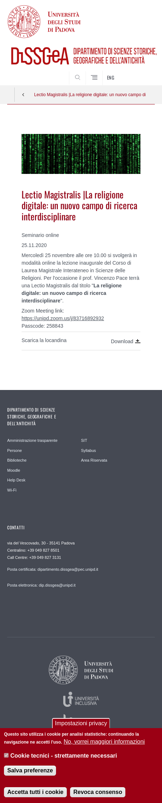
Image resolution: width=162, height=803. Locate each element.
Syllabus (88, 450)
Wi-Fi (12, 490)
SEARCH (142, 72)
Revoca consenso (97, 793)
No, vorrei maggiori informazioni (104, 743)
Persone (14, 450)
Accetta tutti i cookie (35, 793)
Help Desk (16, 480)
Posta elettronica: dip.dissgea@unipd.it (41, 585)
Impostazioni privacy (81, 724)
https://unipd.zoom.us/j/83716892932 (63, 318)
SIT (84, 440)
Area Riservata (94, 460)
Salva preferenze (30, 771)
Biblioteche (17, 460)
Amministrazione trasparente (32, 440)
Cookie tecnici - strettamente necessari (63, 756)
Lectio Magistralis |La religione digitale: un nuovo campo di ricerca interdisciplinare (90, 94)
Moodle (13, 470)
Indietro (23, 94)
